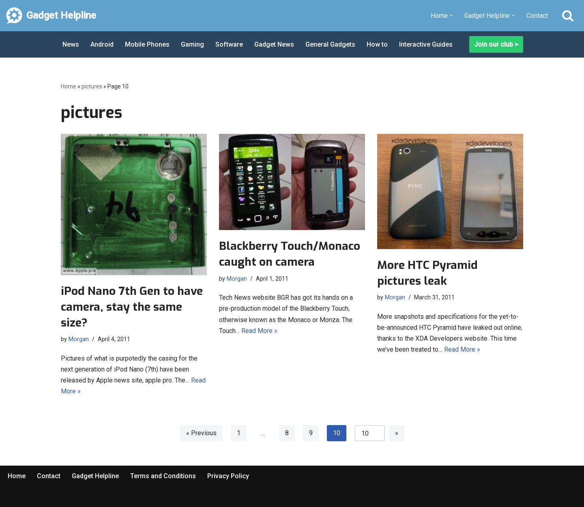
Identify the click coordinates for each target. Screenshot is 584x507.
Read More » (259, 331)
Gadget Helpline (95, 476)
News (70, 44)
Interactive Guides (426, 44)
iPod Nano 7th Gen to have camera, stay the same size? (132, 307)
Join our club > (496, 44)
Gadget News (274, 44)
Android (102, 44)
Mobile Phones (147, 44)
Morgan (79, 339)
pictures (92, 86)
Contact (537, 15)
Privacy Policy (228, 476)
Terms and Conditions (163, 476)
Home (68, 86)
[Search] (568, 15)
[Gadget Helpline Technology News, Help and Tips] (51, 15)
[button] (451, 15)
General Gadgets (330, 44)
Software (229, 44)
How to (377, 44)
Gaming (192, 44)
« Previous (201, 433)
